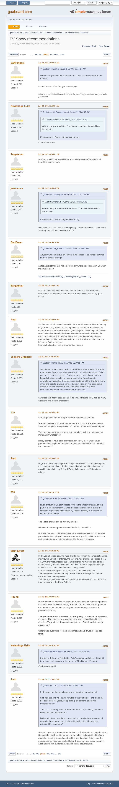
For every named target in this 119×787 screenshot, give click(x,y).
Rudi (13, 319)
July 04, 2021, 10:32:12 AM (48, 63)
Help (88, 784)
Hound (15, 597)
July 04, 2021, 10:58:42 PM (48, 188)
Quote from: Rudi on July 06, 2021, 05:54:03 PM (63, 498)
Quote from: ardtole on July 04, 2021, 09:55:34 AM (64, 69)
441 (40, 54)
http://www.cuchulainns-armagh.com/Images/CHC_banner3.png (64, 276)
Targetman (17, 154)
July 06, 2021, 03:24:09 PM (48, 319)
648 (62, 54)
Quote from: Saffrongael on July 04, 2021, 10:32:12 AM (66, 112)
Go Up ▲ (109, 784)
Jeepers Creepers (21, 356)
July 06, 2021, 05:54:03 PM (48, 458)
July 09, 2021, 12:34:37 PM (48, 679)
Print (107, 54)
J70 (13, 412)
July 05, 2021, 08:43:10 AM (48, 242)
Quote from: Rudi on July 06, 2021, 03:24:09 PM (63, 363)
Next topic (104, 46)
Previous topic (89, 46)
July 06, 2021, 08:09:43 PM (48, 597)
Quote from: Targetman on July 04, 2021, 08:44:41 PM (66, 248)
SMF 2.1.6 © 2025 (13, 784)
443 (51, 54)
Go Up (12, 754)
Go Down (13, 54)
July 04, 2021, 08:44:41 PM (48, 154)
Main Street (17, 551)
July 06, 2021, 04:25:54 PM (48, 357)
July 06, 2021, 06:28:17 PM (48, 492)
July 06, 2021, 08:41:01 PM (48, 645)
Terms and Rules (98, 784)
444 (56, 54)
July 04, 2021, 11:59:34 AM (48, 106)
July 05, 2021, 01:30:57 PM (48, 285)
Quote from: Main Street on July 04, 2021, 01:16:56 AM (66, 652)
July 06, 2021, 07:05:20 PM (48, 551)
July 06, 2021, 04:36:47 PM (48, 412)
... (33, 54)
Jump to (70, 766)
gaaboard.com (20, 12)
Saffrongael (17, 63)
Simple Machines (27, 784)
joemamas (17, 188)
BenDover (17, 242)
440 (36, 54)
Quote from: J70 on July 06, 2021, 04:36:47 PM (63, 685)
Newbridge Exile (20, 106)
